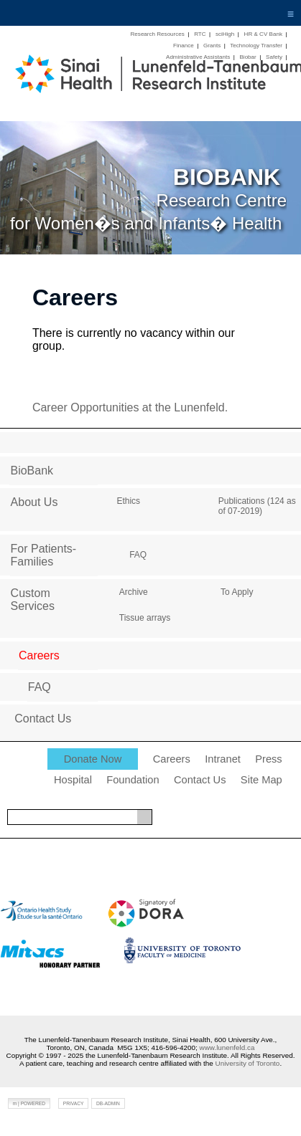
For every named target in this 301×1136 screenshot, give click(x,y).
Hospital (73, 780)
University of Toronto (248, 1063)
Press (268, 759)
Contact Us (200, 780)
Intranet (223, 759)
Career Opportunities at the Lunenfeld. (130, 407)
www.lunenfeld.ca (227, 1047)
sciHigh (225, 34)
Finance (183, 45)
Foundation (132, 780)
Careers (171, 759)
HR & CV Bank (263, 34)
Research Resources (158, 34)
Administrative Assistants (198, 57)
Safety (274, 57)
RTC (199, 34)
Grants (212, 45)
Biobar (247, 57)
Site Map (261, 780)
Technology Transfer (256, 45)
